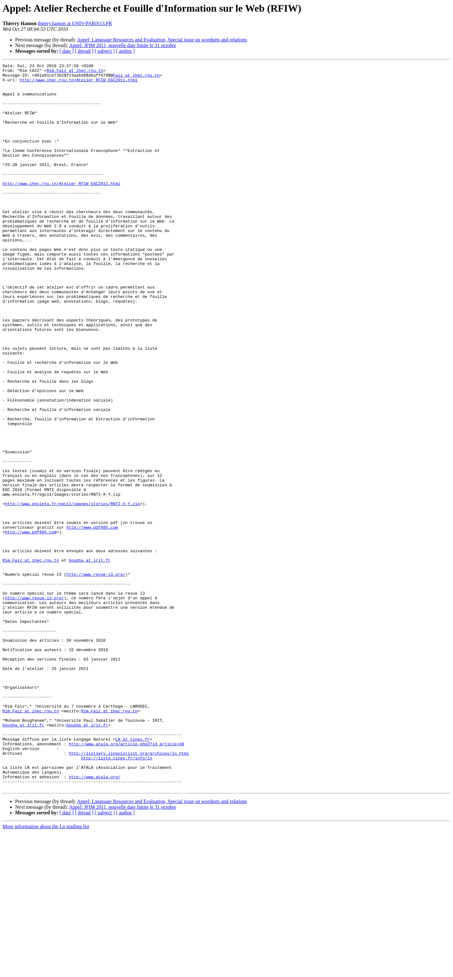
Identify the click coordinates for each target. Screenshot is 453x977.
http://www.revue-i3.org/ (95, 677)
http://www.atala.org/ (94, 920)
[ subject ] (105, 51)
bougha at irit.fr (90, 660)
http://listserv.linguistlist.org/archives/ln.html (129, 891)
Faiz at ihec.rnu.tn (136, 78)
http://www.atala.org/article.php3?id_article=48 (126, 880)
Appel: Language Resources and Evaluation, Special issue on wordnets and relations (162, 39)
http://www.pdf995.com (92, 620)
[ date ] (66, 51)
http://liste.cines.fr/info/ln (116, 897)
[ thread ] (84, 51)
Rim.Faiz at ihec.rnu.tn (75, 72)
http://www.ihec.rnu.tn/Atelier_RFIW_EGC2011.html (78, 83)
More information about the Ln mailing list (46, 971)
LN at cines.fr (132, 874)
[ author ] (125, 51)
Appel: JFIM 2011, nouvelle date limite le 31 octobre (122, 45)
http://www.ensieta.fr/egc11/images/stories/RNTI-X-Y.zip (72, 592)
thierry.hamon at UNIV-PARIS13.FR (75, 23)
